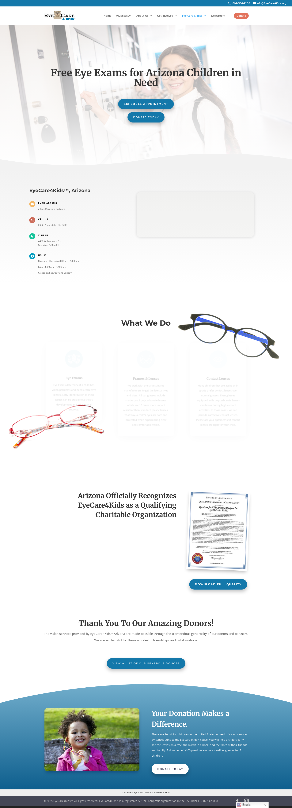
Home (107, 15)
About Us (142, 15)
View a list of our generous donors (146, 663)
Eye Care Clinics (192, 15)
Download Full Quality (218, 584)
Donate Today (146, 117)
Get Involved (165, 15)
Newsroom (218, 15)
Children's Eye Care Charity (137, 792)
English (244, 805)
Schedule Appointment (146, 104)
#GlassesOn (123, 15)
